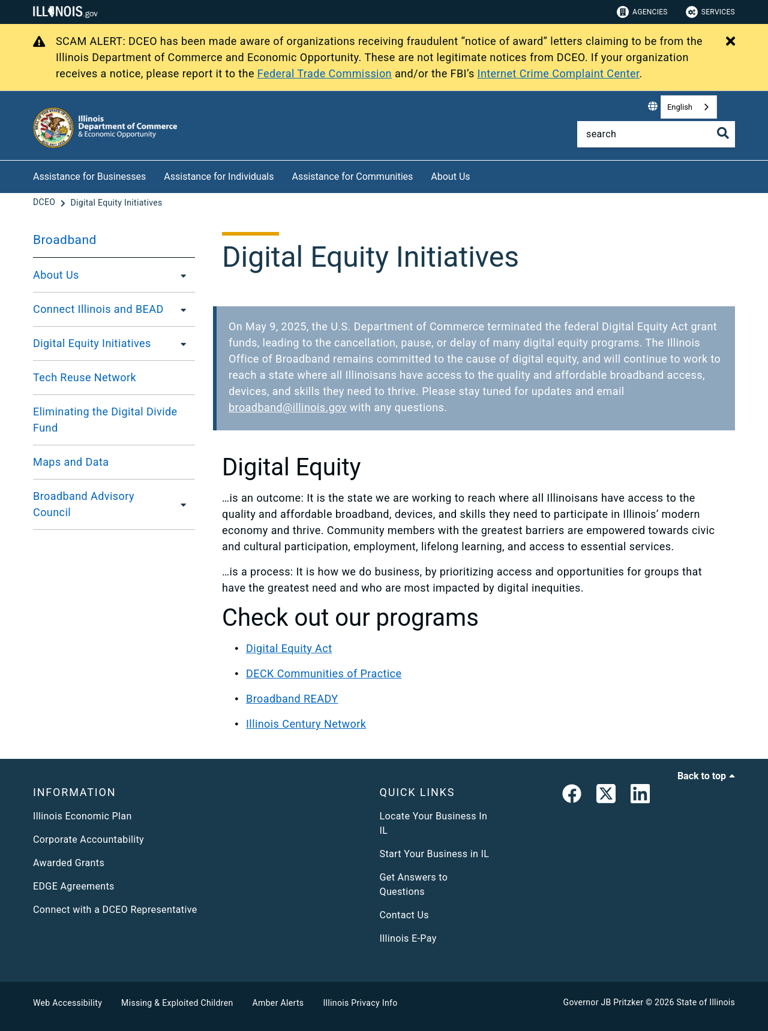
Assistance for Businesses (89, 176)
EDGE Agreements (74, 886)
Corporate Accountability (88, 839)
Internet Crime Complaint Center (559, 73)
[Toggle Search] (723, 133)
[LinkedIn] (640, 796)
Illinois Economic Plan (82, 816)
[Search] (656, 134)
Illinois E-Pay (408, 938)
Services (710, 12)
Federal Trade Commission (324, 73)
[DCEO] (45, 202)
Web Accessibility (67, 1003)
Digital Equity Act (289, 648)
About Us (450, 176)
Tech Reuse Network (84, 377)
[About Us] (479, 175)
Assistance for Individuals (219, 176)
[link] (571, 796)
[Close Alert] (730, 42)
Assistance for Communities (352, 176)
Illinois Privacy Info (360, 1003)
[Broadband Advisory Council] (181, 504)
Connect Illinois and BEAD (98, 309)
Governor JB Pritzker (603, 1002)
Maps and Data (71, 462)
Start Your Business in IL (435, 854)
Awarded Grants (68, 863)
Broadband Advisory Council (83, 504)
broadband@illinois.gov (288, 407)
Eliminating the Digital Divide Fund (105, 419)
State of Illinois (705, 1002)
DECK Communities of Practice (323, 673)
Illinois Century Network (306, 724)
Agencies (642, 12)
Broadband (65, 240)
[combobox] (689, 107)
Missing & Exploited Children (177, 1003)
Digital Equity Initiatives (92, 343)
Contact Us (404, 915)
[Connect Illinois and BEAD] (180, 309)
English (679, 107)
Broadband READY (292, 698)
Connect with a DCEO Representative (115, 909)
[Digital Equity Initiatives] (116, 202)
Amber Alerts (278, 1003)
